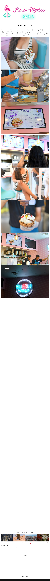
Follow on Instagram (25, 576)
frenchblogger (7, 547)
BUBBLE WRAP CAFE (25, 26)
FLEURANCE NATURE (45, 550)
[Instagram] (5, 561)
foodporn (2, 547)
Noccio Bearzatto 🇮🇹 (43, 542)
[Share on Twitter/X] (6, 545)
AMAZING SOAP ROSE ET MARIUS (6, 550)
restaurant (19, 547)
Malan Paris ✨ (6, 542)
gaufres (11, 547)
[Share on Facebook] (4, 545)
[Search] (48, 1)
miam (14, 547)
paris (16, 547)
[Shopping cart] (47, 1)
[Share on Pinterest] (7, 545)
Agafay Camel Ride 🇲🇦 (18, 542)
